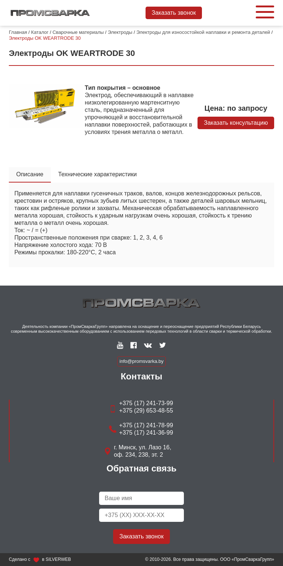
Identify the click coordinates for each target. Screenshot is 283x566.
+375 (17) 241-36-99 (146, 432)
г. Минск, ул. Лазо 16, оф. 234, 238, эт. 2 (142, 451)
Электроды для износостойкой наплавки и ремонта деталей (203, 32)
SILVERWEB (58, 559)
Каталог (39, 32)
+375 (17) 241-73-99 (146, 403)
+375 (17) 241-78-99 (146, 425)
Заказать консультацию (236, 123)
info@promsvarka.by (141, 361)
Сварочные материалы (78, 32)
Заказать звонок (174, 13)
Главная (18, 32)
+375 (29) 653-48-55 (146, 410)
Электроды (120, 32)
